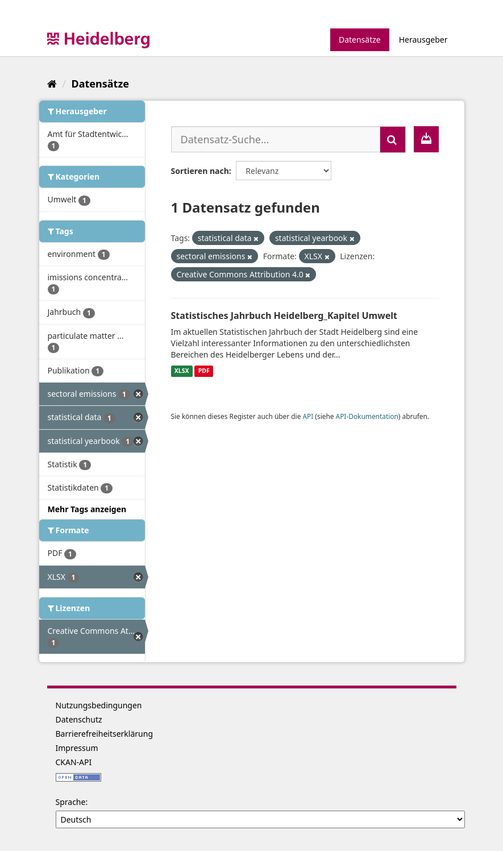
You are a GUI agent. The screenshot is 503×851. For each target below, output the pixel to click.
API (307, 416)
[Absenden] (393, 139)
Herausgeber (423, 39)
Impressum (77, 747)
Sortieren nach (200, 170)
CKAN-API (74, 762)
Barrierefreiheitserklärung (104, 733)
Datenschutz (79, 719)
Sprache (71, 801)
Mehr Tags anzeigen (87, 509)
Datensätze (360, 39)
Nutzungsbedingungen (99, 705)
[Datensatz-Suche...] (275, 139)
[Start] (52, 83)
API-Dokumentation (367, 416)
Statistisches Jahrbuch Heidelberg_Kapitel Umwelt (284, 315)
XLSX (181, 371)
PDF (204, 371)
